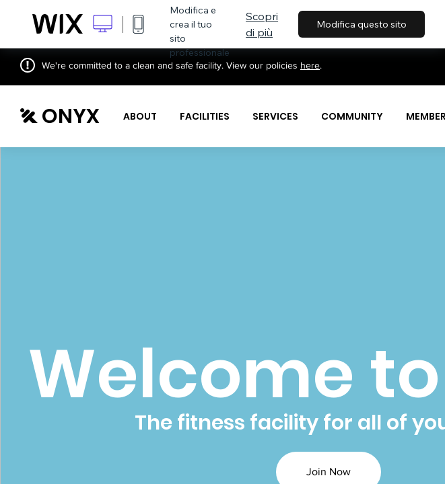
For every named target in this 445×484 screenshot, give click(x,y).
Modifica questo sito (361, 24)
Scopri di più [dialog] (262, 24)
